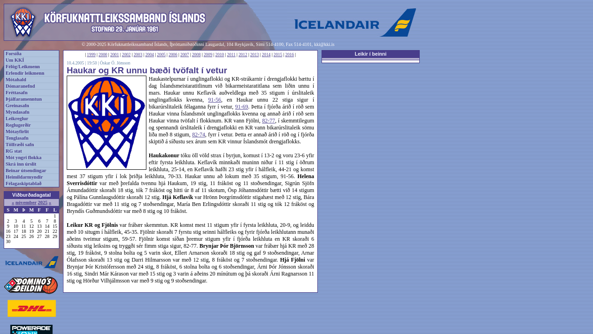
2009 (208, 54)
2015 (278, 54)
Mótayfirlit (17, 131)
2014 (266, 54)
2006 (173, 54)
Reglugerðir (18, 125)
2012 (243, 54)
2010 (219, 54)
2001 (114, 54)
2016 (289, 54)
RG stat (14, 151)
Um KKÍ (15, 60)
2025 (42, 202)
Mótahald (16, 79)
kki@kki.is (324, 44)
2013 (254, 54)
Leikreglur (17, 118)
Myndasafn (18, 112)
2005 (161, 54)
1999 (91, 54)
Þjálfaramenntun (24, 99)
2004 (149, 54)
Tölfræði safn (20, 144)
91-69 (241, 106)
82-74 (198, 134)
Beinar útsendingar (26, 170)
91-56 (214, 99)
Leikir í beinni (371, 54)
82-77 (268, 120)
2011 (231, 54)
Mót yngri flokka (24, 157)
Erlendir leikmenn (25, 73)
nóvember (25, 202)
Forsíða (13, 53)
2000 (103, 54)
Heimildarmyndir (24, 177)
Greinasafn (17, 105)
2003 (137, 54)
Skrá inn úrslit (21, 164)
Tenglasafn (17, 138)
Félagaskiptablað (24, 183)
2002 (126, 54)
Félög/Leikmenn (23, 66)
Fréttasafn (16, 92)
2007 (184, 54)
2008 (196, 54)
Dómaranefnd (20, 86)
